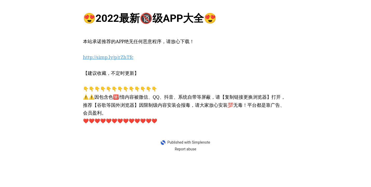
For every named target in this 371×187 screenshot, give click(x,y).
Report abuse (185, 149)
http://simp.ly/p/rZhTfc (108, 57)
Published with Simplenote (188, 142)
